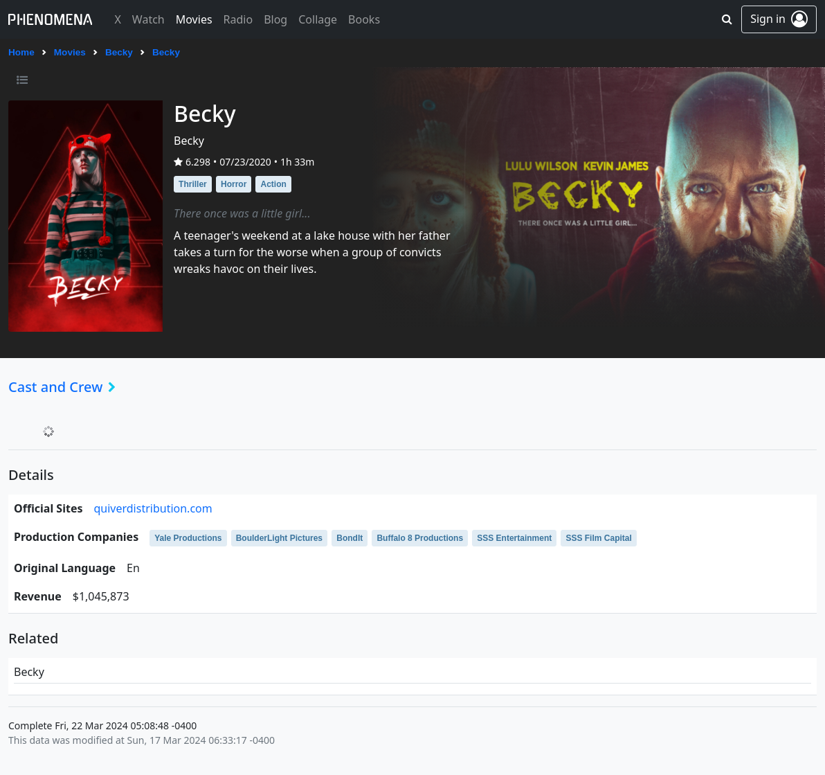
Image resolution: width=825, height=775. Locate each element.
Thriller (193, 184)
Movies (70, 52)
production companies (76, 536)
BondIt (349, 538)
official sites (48, 508)
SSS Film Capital (598, 538)
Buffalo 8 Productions (420, 538)
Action (273, 184)
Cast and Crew (66, 387)
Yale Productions (187, 538)
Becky (119, 52)
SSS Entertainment (514, 538)
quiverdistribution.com (152, 508)
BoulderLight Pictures (279, 538)
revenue (38, 596)
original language (65, 568)
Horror (233, 184)
